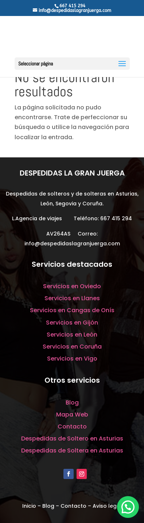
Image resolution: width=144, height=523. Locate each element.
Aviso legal (107, 506)
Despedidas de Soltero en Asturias (72, 438)
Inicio (29, 506)
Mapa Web (72, 414)
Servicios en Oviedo (72, 286)
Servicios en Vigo (72, 358)
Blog (72, 402)
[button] (128, 507)
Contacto (72, 426)
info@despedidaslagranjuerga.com (72, 243)
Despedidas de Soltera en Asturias (72, 450)
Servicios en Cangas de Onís (72, 310)
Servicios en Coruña (72, 346)
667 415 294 (116, 218)
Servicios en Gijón (72, 322)
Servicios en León (72, 334)
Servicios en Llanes (72, 298)
